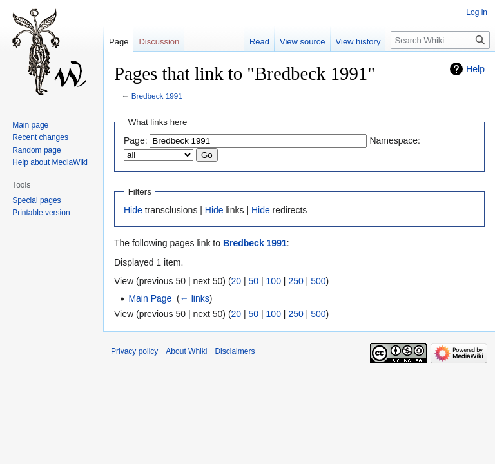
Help (475, 69)
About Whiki (186, 351)
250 (295, 281)
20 (236, 281)
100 (273, 281)
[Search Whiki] (440, 40)
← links (194, 298)
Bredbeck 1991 (156, 96)
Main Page (149, 298)
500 (318, 281)
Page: (136, 140)
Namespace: (394, 140)
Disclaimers (235, 351)
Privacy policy (134, 351)
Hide (133, 210)
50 (254, 281)
